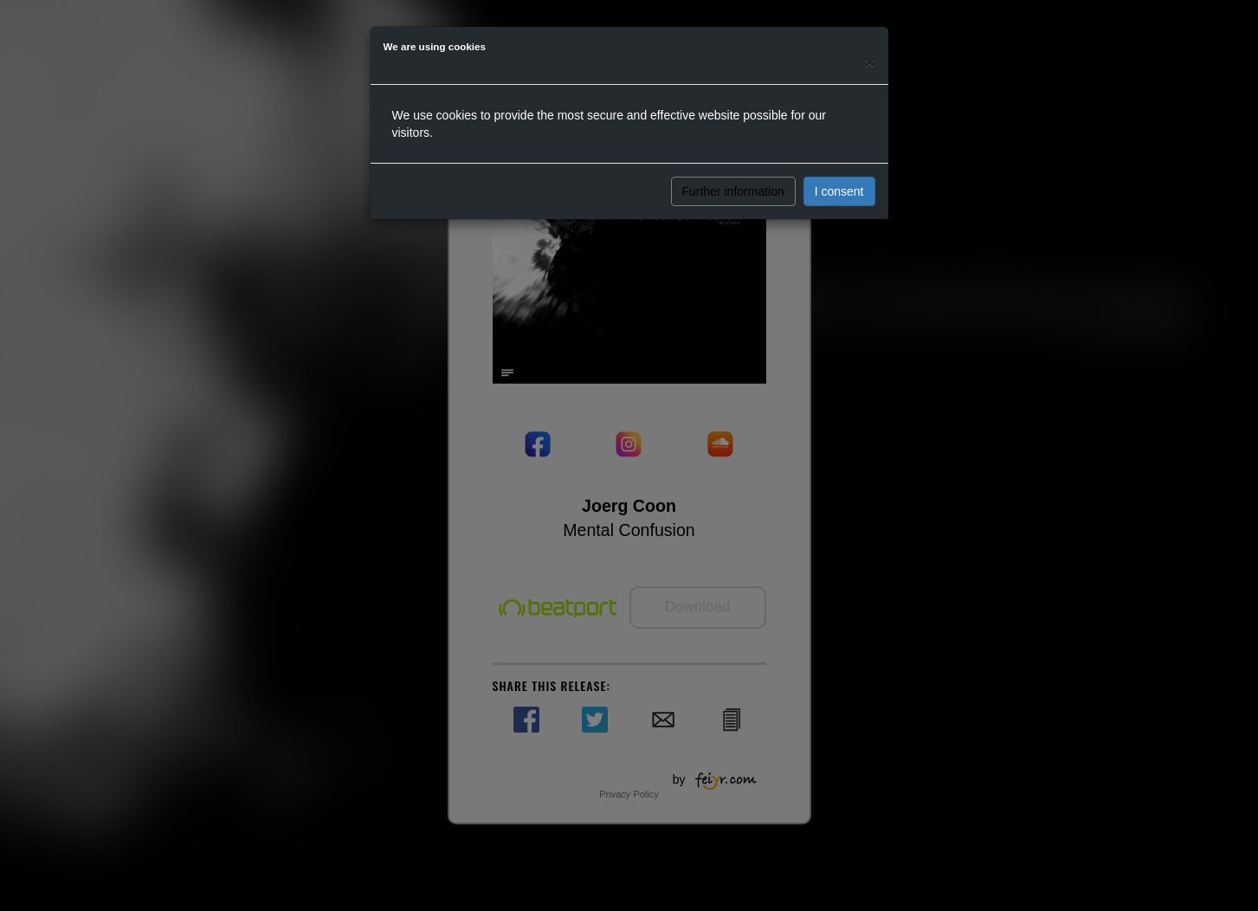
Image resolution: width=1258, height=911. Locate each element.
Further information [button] (733, 191)
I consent (839, 191)
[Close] (869, 62)
